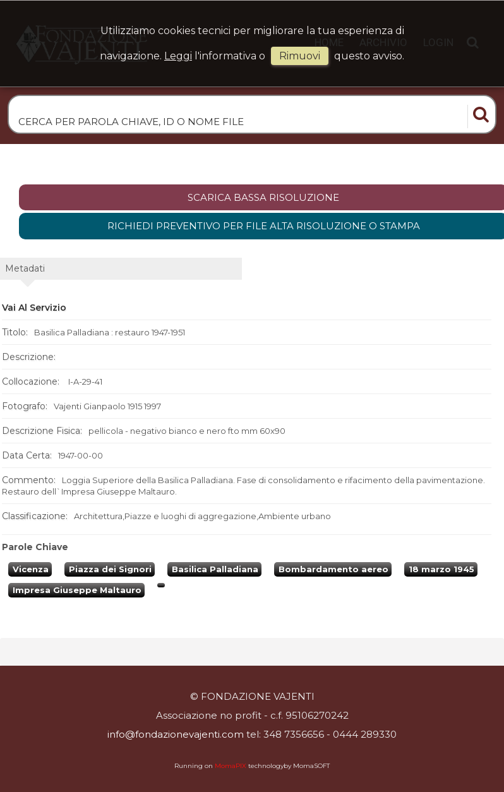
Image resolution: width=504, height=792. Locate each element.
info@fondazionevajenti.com (175, 734)
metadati (25, 268)
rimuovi (299, 56)
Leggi (178, 56)
